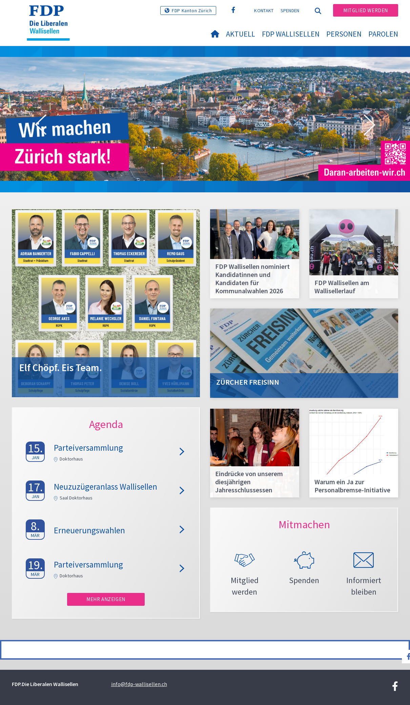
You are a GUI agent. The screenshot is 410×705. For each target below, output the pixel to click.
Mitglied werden (365, 10)
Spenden (290, 10)
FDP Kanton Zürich (192, 10)
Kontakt (263, 10)
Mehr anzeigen (105, 599)
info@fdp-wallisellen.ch (139, 684)
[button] (40, 126)
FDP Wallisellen (291, 34)
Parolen (383, 34)
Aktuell (240, 34)
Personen (344, 34)
